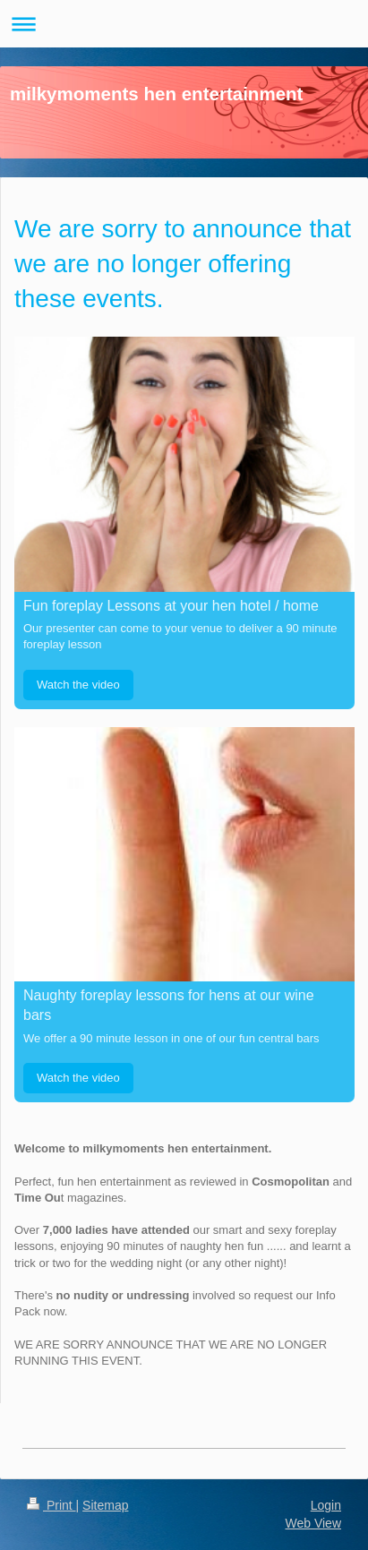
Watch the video (78, 684)
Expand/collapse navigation (184, 23)
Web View (313, 1523)
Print (51, 1505)
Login (326, 1505)
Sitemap (105, 1505)
